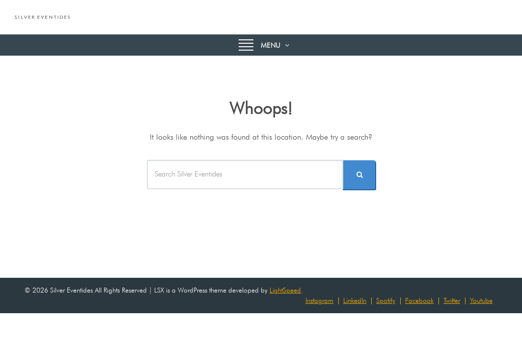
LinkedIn (354, 300)
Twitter (451, 300)
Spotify (385, 300)
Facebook (419, 300)
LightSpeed (285, 290)
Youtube (481, 300)
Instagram (319, 300)
